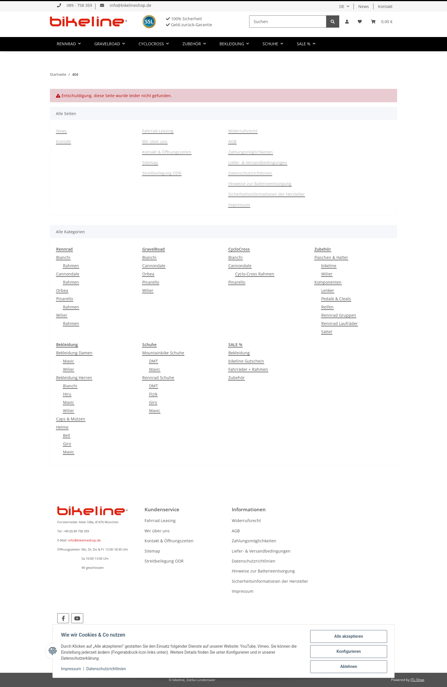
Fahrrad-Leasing (157, 131)
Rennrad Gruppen (338, 315)
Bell (66, 435)
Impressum (239, 204)
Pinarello (64, 298)
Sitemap (150, 162)
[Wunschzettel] (359, 21)
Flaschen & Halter (331, 257)
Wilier (61, 315)
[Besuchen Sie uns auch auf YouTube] (77, 618)
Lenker (327, 290)
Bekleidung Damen (74, 352)
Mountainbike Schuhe (163, 352)
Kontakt (385, 6)
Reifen (327, 307)
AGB (232, 141)
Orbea (62, 290)
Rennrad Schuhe (158, 377)
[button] (347, 21)
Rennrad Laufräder (339, 323)
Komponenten (328, 282)
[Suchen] (287, 21)
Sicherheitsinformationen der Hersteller (266, 194)
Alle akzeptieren (347, 637)
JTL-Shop (417, 679)
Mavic (68, 361)
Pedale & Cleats (336, 298)
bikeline (328, 265)
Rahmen (71, 265)
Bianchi (63, 257)
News (363, 6)
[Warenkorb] (381, 21)
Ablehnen (347, 666)
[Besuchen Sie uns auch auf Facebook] (63, 618)
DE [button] (341, 6)
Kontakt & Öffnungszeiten (166, 152)
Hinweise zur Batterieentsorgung (259, 183)
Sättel (326, 331)
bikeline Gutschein (246, 361)
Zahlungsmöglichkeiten (250, 152)
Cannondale (67, 274)
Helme (62, 427)
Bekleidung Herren (74, 377)
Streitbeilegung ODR (161, 173)
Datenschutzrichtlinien (250, 173)
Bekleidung (239, 352)
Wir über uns (154, 141)
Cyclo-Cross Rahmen (254, 274)
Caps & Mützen (70, 419)
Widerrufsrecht (242, 131)
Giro (67, 443)
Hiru (67, 394)
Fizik (153, 394)
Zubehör (236, 377)
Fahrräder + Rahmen (248, 369)
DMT (153, 361)
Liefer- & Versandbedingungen (257, 162)
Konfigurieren (348, 652)
